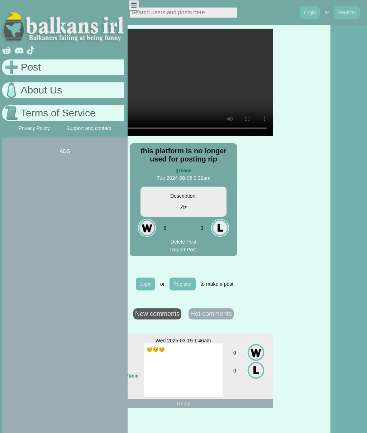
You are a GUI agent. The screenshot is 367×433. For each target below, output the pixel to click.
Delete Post (183, 242)
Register (347, 12)
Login (310, 12)
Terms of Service (58, 113)
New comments (157, 313)
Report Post (183, 249)
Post (31, 67)
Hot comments (211, 313)
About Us (41, 90)
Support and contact (88, 128)
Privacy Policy (34, 128)
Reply (183, 403)
